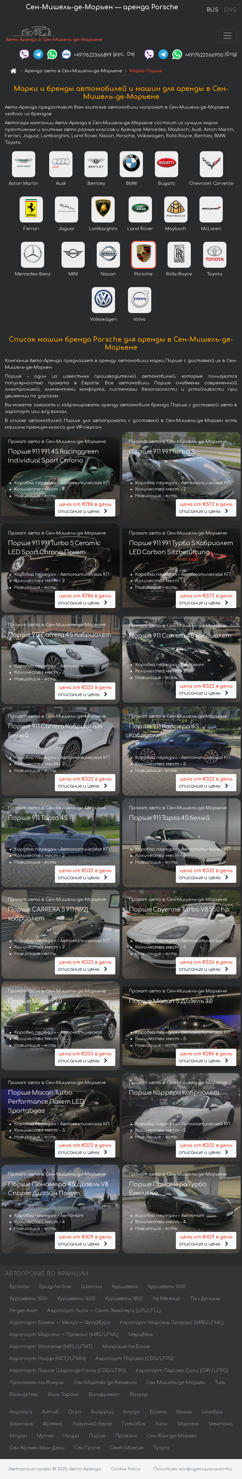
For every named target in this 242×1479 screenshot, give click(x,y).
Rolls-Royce (179, 274)
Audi (61, 184)
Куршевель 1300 (167, 1287)
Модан (18, 1436)
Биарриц (102, 1412)
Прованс (126, 1436)
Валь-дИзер (23, 1395)
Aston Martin (23, 184)
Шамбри (212, 1412)
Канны (184, 1412)
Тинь (220, 1383)
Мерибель (140, 1335)
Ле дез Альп (23, 1311)
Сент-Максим (127, 1448)
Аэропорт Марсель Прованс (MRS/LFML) (171, 1323)
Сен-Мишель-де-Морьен (175, 1383)
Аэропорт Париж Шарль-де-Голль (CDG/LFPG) (67, 1371)
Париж (97, 1436)
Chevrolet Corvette (211, 184)
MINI (73, 274)
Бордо (131, 1412)
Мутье (45, 1436)
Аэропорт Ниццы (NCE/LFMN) (47, 1359)
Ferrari (31, 229)
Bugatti (166, 184)
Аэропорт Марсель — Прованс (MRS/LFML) (64, 1335)
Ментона (220, 1424)
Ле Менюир (167, 1299)
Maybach (175, 229)
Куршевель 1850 (124, 1299)
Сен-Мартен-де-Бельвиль (105, 1383)
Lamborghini (103, 229)
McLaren (211, 229)
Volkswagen (103, 320)
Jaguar (66, 229)
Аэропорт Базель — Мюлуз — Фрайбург (59, 1323)
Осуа (74, 1412)
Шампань (21, 1424)
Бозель (158, 1412)
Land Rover (140, 229)
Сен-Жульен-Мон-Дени (36, 1448)
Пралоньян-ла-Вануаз (36, 1383)
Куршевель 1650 (76, 1299)
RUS (212, 10)
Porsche (143, 274)
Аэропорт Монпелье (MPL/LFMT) (50, 1347)
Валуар (139, 1395)
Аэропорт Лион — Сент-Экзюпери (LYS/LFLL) (104, 1311)
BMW (131, 184)
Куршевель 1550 (28, 1299)
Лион (161, 1424)
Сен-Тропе (87, 1448)
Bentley (96, 184)
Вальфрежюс (104, 1395)
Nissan (108, 274)
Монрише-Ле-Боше (126, 1347)
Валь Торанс (63, 1395)
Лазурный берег (92, 1424)
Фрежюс (53, 1424)
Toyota (214, 274)
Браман (19, 1287)
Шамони (91, 1287)
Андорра (20, 1412)
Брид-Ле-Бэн (55, 1287)
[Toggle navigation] (227, 36)
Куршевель (125, 1287)
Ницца (71, 1436)
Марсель (188, 1424)
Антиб (50, 1412)
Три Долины (205, 1299)
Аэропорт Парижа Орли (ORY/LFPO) (182, 1371)
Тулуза (161, 1448)
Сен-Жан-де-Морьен (172, 1436)
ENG (230, 10)
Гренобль (133, 1424)
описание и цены (85, 508)
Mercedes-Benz (33, 274)
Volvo (139, 320)
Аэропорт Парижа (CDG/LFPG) (134, 1359)
